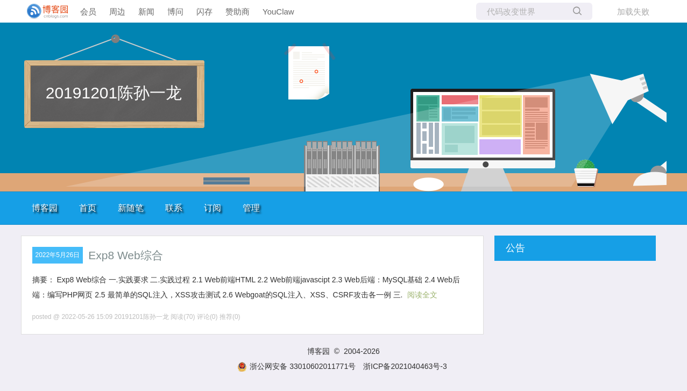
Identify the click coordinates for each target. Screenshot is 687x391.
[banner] (43, 11)
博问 (175, 11)
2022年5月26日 (58, 255)
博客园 (45, 207)
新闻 (146, 11)
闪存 (204, 11)
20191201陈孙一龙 (114, 93)
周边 (117, 11)
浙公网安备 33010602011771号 (296, 366)
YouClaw (278, 11)
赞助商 (237, 11)
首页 (87, 207)
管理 (251, 207)
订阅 (212, 207)
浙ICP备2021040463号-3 (405, 366)
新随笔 (131, 207)
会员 (88, 11)
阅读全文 (422, 294)
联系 (173, 207)
